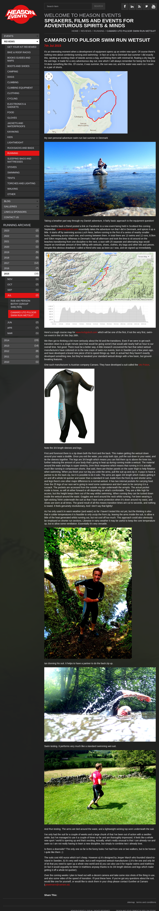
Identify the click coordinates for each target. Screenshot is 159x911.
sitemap (131, 902)
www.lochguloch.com (67, 229)
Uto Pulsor (144, 364)
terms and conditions (146, 902)
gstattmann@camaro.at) (57, 884)
